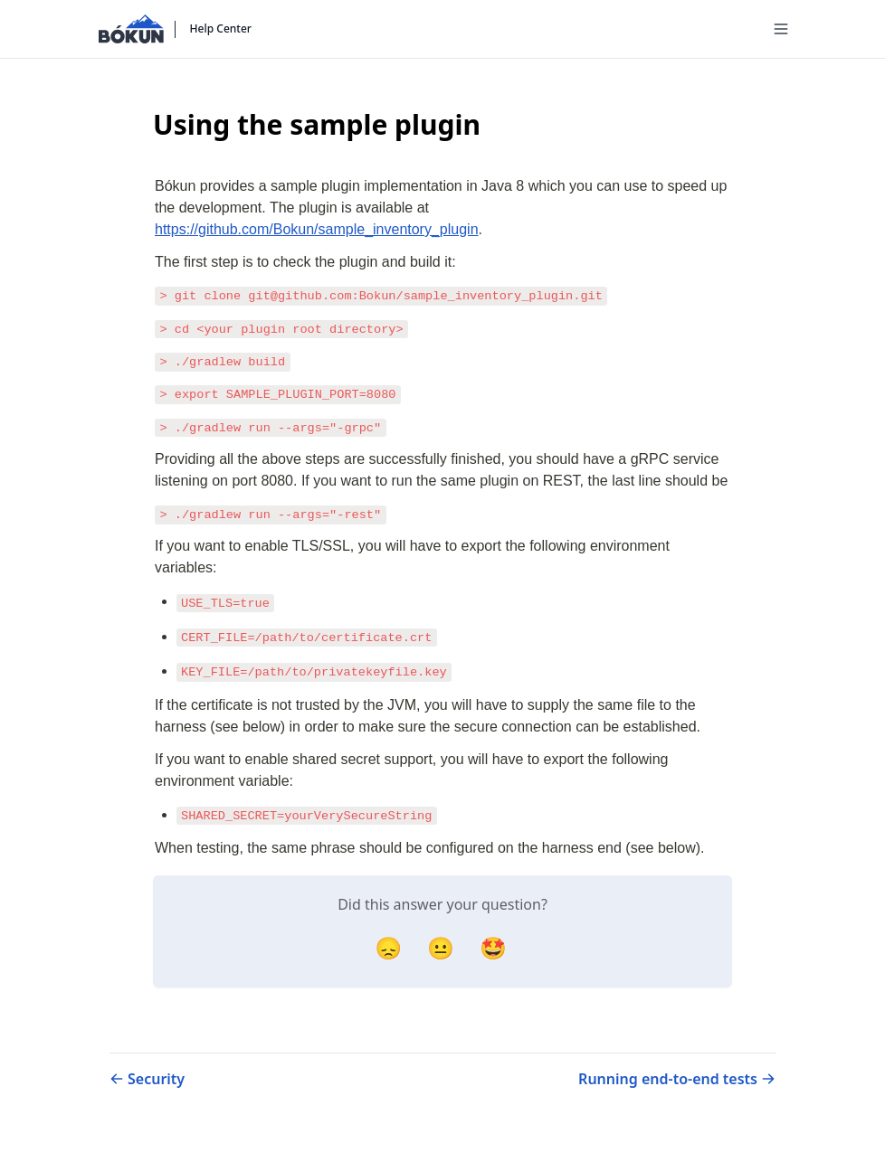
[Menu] (781, 29)
